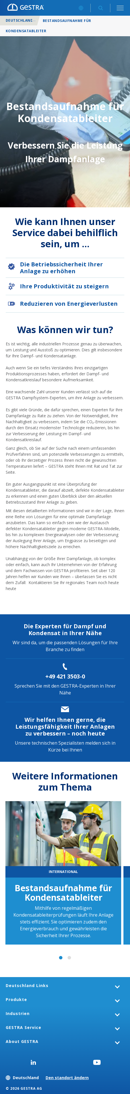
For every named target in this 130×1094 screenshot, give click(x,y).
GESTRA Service (23, 1027)
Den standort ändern (67, 1077)
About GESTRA (22, 1041)
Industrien (18, 1013)
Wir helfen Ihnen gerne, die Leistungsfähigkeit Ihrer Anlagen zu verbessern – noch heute (65, 726)
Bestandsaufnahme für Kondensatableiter (63, 892)
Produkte (16, 999)
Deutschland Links (27, 985)
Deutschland (19, 20)
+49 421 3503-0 (65, 676)
